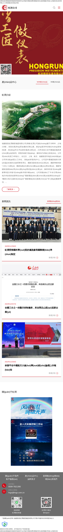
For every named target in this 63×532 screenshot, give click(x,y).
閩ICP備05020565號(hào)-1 (44, 518)
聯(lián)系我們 (51, 479)
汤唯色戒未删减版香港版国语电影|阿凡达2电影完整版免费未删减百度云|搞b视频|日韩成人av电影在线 (29, 531)
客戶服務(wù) (11, 479)
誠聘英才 (31, 479)
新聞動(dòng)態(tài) (53, 201)
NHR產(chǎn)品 (42, 82)
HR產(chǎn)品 (55, 82)
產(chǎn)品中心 (31, 476)
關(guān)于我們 (11, 476)
